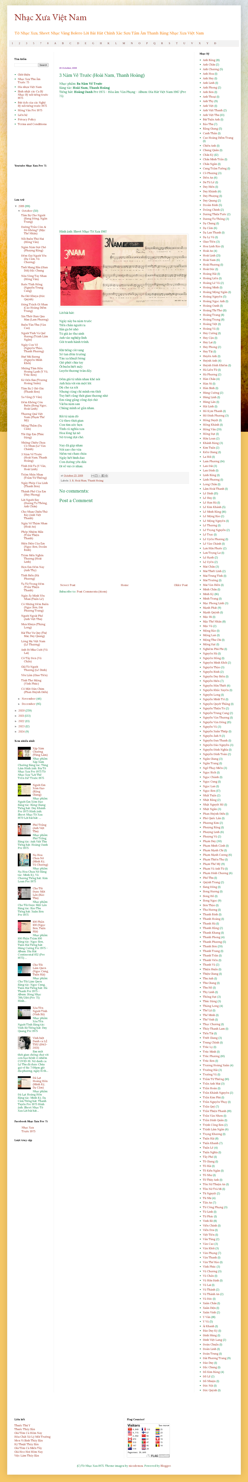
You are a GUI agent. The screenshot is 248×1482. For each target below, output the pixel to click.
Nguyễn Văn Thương (216, 717)
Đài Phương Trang (214, 1358)
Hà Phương (210, 374)
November (29, 698)
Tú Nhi (207, 1198)
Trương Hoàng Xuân (216, 1065)
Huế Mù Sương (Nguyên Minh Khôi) (31, 360)
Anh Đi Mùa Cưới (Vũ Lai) (34, 651)
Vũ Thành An (211, 1294)
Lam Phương (211, 461)
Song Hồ (208, 896)
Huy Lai (208, 342)
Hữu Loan (209, 438)
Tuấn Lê (208, 1147)
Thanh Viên (210, 960)
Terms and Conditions (32, 124)
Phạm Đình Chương (215, 873)
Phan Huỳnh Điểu (214, 813)
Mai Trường (210, 580)
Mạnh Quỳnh (211, 612)
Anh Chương (211, 69)
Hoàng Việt (210, 324)
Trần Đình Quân (213, 1120)
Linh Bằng (209, 475)
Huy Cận (208, 338)
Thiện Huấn (210, 969)
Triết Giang (210, 1037)
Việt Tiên (209, 1234)
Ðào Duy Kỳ (210, 1330)
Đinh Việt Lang (212, 1339)
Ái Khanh (208, 1326)
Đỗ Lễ (206, 1376)
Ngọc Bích (209, 772)
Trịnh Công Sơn (213, 1125)
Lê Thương (210, 525)
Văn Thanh (210, 1257)
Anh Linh (209, 83)
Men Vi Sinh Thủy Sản (28, 1440)
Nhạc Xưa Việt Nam (50, 17)
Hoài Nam (80, 480)
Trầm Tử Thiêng (213, 1079)
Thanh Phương (212, 941)
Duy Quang (210, 200)
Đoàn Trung (210, 1353)
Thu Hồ (207, 987)
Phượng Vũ (210, 836)
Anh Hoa (208, 73)
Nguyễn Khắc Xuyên (216, 690)
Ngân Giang (210, 758)
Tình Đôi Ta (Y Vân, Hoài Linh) (33, 467)
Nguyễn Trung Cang (216, 713)
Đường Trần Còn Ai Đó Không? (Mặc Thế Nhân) (33, 230)
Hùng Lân (209, 402)
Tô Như (207, 1175)
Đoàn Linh (209, 1349)
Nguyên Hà (210, 653)
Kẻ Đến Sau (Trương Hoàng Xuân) (34, 381)
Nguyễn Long (211, 694)
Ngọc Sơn (209, 790)
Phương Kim (211, 823)
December (29, 704)
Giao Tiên (209, 241)
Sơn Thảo (209, 905)
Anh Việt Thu (211, 115)
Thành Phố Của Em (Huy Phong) (33, 493)
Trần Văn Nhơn (213, 1115)
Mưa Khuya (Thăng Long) (33, 625)
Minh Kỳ (208, 594)
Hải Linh (208, 406)
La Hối (207, 456)
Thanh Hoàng (96, 480)
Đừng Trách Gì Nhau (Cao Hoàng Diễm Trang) (34, 308)
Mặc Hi (207, 617)
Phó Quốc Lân (212, 818)
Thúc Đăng (210, 1001)
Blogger (165, 1465)
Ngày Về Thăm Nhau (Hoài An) (34, 525)
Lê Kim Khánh (212, 507)
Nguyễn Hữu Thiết (214, 685)
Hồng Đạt (209, 434)
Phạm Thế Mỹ (212, 864)
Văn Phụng (210, 1253)
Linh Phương (211, 479)
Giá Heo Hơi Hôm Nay (28, 1451)
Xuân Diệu (209, 1308)
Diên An (208, 177)
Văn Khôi (209, 1248)
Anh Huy (208, 78)
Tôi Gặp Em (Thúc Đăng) (32, 435)
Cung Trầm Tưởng (215, 168)
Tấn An (207, 1202)
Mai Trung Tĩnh (213, 575)
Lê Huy (207, 498)
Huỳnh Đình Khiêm (215, 365)
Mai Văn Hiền (211, 585)
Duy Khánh (210, 191)
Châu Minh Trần (213, 159)
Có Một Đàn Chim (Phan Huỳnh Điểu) (34, 690)
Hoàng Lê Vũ (211, 283)
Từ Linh (208, 1211)
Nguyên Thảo (211, 667)
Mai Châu (209, 566)
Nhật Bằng (210, 800)
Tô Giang (209, 1161)
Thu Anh (208, 978)
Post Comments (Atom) (92, 591)
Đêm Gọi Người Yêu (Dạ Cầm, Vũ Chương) (33, 259)
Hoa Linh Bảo (211, 246)
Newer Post (67, 585)
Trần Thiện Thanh (214, 1111)
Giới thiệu (24, 74)
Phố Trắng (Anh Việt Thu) (39, 828)
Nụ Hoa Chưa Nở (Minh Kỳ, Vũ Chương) (40, 859)
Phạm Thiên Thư (213, 859)
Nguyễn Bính (211, 671)
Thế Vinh (208, 1019)
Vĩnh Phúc (209, 1266)
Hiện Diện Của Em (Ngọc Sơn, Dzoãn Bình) (34, 547)
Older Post (181, 585)
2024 (22, 731)
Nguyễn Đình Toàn (215, 754)
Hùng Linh (210, 397)
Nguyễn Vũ (210, 726)
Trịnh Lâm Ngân (213, 1129)
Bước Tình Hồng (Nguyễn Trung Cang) (32, 287)
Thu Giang (209, 983)
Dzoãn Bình (210, 205)
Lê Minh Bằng (212, 511)
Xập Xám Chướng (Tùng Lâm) (40, 752)
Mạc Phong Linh (213, 603)
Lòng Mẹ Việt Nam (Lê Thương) (33, 643)
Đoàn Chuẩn (211, 1344)
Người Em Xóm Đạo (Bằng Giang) (39, 789)
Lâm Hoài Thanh (213, 488)
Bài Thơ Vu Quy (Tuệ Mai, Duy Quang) (34, 634)
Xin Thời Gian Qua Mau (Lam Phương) (34, 318)
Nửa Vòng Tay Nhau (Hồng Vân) (34, 277)
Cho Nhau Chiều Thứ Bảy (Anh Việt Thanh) (34, 515)
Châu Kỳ (208, 154)
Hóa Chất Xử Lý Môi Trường (32, 1436)
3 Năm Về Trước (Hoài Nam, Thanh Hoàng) (34, 457)
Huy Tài (208, 351)
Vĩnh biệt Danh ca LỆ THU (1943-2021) (40, 1042)
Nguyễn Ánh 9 (212, 736)
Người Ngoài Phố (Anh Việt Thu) (32, 617)
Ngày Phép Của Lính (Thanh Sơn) (34, 484)
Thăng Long (211, 1006)
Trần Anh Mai (211, 1083)
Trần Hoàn (210, 1088)
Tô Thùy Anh (211, 1179)
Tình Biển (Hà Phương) (30, 577)
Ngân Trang (211, 763)
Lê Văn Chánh (212, 543)
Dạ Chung (209, 223)
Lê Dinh (208, 493)
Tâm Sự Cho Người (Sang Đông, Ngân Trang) (34, 218)
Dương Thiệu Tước (214, 214)
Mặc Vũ (207, 626)
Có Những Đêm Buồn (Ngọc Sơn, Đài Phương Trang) (35, 607)
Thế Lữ (207, 1010)
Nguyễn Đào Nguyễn (216, 745)
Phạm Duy (209, 841)
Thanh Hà (209, 923)
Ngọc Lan (209, 786)
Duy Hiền (209, 186)
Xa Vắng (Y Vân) (31, 397)
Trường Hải (210, 1070)
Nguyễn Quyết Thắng (216, 704)
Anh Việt (208, 105)
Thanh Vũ (209, 964)
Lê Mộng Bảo (211, 516)
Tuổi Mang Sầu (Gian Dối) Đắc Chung (34, 269)
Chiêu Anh (209, 145)
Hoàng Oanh (211, 305)
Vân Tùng (209, 1239)
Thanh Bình (210, 914)
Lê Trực (208, 534)
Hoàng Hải (210, 273)
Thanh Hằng (211, 928)
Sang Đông (210, 887)
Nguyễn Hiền (211, 681)
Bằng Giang (210, 128)
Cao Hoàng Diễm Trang (218, 137)
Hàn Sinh (209, 388)
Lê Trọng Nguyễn (214, 530)
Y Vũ (206, 1321)
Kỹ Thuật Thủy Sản (26, 1444)
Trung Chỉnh (211, 1042)
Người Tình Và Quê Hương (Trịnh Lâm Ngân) (34, 336)
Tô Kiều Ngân (211, 1170)
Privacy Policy (27, 119)
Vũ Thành (209, 1289)
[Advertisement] (124, 200)
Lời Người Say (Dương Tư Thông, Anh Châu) (34, 503)
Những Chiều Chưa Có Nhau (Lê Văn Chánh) (33, 446)
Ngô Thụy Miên (213, 768)
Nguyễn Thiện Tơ (214, 708)
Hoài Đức (209, 269)
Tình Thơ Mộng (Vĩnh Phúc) (31, 682)
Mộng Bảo (209, 630)
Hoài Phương (211, 264)
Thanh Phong (211, 937)
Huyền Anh (210, 356)
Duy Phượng (211, 196)
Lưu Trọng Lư (212, 552)
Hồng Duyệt (210, 420)
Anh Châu (209, 64)
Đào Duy (208, 1362)
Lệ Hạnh (208, 557)
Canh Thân (210, 133)
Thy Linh (208, 992)
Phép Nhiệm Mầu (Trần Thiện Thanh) (32, 535)
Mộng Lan (209, 635)
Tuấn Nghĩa (210, 1152)
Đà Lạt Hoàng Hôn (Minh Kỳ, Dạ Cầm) (40, 1082)
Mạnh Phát (210, 607)
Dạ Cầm (208, 228)
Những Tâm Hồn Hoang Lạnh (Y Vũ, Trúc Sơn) (34, 371)
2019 (22, 206)
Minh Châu (210, 589)
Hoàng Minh (211, 287)
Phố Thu (208, 877)
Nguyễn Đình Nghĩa (215, 749)
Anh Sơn (208, 92)
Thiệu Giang (210, 973)
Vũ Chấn (208, 1275)
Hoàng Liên (210, 278)
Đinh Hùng (210, 1335)
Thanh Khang (211, 932)
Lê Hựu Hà (210, 502)
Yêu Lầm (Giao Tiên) (34, 675)
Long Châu (210, 484)
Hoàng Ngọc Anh (214, 301)
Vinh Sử (208, 1221)
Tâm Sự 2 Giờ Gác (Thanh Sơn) (32, 390)
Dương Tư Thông (214, 219)
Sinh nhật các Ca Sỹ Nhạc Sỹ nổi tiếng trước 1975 (33, 95)
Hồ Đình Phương (213, 415)
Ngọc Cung (210, 781)
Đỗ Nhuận (209, 1381)
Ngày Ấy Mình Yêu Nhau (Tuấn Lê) (33, 597)
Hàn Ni (207, 383)
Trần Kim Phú (212, 1097)
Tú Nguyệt (209, 1193)
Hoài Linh (209, 255)
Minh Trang (210, 598)
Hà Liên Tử (210, 369)
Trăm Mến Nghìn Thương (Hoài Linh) (32, 558)
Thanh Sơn (210, 946)
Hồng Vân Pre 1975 (30, 110)
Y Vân (206, 1317)
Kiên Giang (210, 452)
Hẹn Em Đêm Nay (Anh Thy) (32, 568)
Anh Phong (210, 87)
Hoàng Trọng (211, 319)
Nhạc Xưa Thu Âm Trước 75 (29, 80)
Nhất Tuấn (209, 795)
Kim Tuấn (209, 447)
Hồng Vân (209, 429)
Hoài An (208, 250)
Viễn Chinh (210, 1225)
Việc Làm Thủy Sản (26, 1455)
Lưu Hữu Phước (212, 548)
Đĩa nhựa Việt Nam (30, 87)
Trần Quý (209, 1106)
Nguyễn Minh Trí (214, 699)
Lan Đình (209, 470)
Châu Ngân (210, 164)
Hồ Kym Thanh (212, 411)
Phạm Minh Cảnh (214, 845)
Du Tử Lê (209, 182)
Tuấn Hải (208, 1138)
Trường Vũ (210, 1074)
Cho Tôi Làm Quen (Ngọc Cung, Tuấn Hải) (41, 969)
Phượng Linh (211, 832)
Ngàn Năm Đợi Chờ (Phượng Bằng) (33, 248)
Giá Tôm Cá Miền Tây (28, 1448)
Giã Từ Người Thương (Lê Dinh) (34, 668)
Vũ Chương (210, 1271)
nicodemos (136, 1465)
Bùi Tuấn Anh (211, 119)
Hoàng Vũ (209, 328)
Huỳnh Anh (210, 360)
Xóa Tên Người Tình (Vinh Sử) (40, 1011)
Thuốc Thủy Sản (24, 1429)
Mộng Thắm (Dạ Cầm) (31, 427)
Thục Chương (211, 1024)
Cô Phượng (210, 173)
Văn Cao (208, 1243)
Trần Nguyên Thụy (215, 1102)
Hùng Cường (211, 392)
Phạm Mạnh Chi (213, 850)
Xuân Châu (210, 1303)
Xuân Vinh (209, 1312)
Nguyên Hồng (212, 658)
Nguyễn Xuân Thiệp (215, 731)
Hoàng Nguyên (212, 296)
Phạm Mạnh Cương (215, 854)
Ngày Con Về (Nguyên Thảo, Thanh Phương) (32, 348)
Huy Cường (210, 333)
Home (125, 585)
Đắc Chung (210, 1367)
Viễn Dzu (208, 1230)
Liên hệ (22, 115)
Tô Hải (207, 1166)
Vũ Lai (207, 1285)
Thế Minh (209, 1015)
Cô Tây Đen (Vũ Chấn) (31, 659)
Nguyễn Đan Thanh (215, 740)
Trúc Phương (211, 1056)
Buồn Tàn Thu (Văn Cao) (33, 326)
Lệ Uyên (208, 562)
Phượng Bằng (211, 827)
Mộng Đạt (209, 644)
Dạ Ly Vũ (208, 237)
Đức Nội (208, 1385)
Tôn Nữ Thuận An (214, 1184)
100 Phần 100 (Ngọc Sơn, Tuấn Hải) (39, 926)
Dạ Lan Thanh (212, 232)
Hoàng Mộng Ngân (215, 292)
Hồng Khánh (211, 424)
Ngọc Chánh (211, 777)
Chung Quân (211, 150)
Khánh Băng (211, 443)
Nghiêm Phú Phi (213, 649)
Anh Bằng (209, 60)
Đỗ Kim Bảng (211, 1372)
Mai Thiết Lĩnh (212, 571)
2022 (22, 721)
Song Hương (211, 891)
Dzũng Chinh (211, 209)
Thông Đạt (210, 996)
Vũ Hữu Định (211, 1280)
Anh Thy (208, 101)
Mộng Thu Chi (212, 640)
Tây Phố (208, 1156)
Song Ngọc (210, 900)
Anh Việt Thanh (213, 110)
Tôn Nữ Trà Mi (212, 1189)
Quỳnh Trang (211, 882)
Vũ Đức (207, 1298)
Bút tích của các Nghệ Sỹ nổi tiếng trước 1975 (32, 104)
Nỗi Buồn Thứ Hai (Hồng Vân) (32, 240)
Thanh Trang (211, 951)
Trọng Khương (212, 1134)
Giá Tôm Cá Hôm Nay (28, 1433)
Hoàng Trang (211, 315)
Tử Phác (208, 1216)
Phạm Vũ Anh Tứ (213, 868)
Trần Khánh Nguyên (216, 1092)
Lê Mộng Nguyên (214, 521)
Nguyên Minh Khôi (215, 662)
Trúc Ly (208, 1047)
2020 (22, 710)
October (27, 210)
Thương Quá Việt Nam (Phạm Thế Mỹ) (33, 417)
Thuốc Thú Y (22, 1425)
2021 (22, 715)
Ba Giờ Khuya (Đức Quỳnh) (33, 297)
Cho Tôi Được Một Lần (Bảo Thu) (39, 893)
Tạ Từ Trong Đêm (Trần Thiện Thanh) (32, 587)
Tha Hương (210, 909)
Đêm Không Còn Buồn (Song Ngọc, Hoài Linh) (34, 405)
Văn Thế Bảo (211, 1262)
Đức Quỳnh (210, 1390)
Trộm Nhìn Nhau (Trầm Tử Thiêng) (34, 476)
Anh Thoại (209, 96)
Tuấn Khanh (211, 1143)
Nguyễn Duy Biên (214, 676)
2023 (22, 726)
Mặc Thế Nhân (212, 621)
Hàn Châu (209, 379)
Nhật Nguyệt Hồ (213, 804)
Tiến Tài (208, 1033)
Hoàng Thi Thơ (212, 310)
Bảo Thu (208, 124)
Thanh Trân (210, 955)
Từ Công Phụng (213, 1207)
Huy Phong (210, 347)
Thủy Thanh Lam (214, 1028)
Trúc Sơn (209, 1060)
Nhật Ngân (210, 809)
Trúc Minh (209, 1051)
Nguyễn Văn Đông (214, 722)
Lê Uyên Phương (214, 539)
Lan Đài (208, 466)
